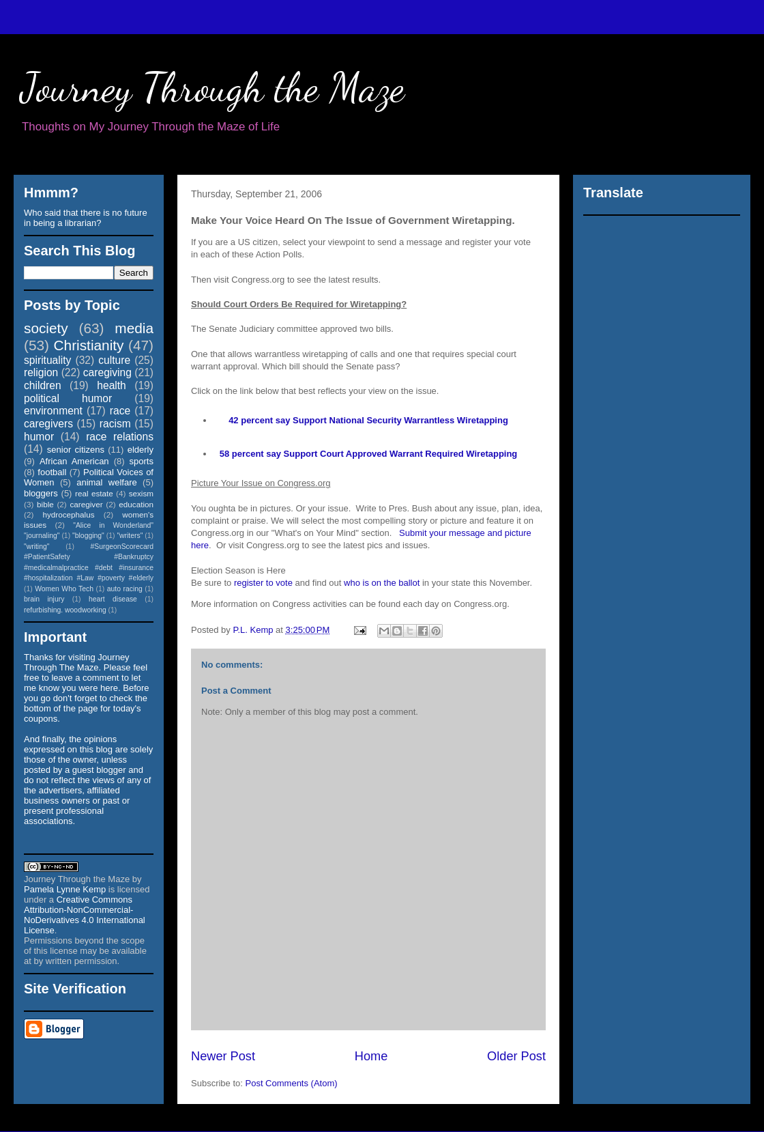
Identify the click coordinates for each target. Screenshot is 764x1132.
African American (74, 461)
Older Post (516, 1056)
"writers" (130, 535)
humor (39, 436)
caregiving (107, 372)
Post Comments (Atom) (292, 1083)
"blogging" (88, 535)
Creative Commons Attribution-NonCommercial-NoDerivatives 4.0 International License (84, 914)
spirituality (47, 360)
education (136, 504)
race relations (119, 436)
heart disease (113, 599)
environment (53, 410)
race (120, 410)
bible (45, 504)
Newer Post (223, 1056)
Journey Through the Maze (212, 87)
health (111, 385)
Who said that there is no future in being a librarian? (85, 218)
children (42, 385)
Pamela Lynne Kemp (65, 889)
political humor (68, 398)
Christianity (89, 345)
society (46, 328)
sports (141, 461)
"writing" (36, 546)
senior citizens (75, 449)
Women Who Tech (64, 589)
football (52, 472)
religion (41, 372)
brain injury (44, 599)
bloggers (41, 493)
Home (371, 1056)
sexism (141, 493)
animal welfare (106, 482)
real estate (94, 493)
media (134, 328)
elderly (140, 449)
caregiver (86, 504)
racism (115, 423)
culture (114, 360)
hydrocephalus (69, 514)
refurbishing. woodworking (65, 610)
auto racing (125, 589)
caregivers (48, 423)
